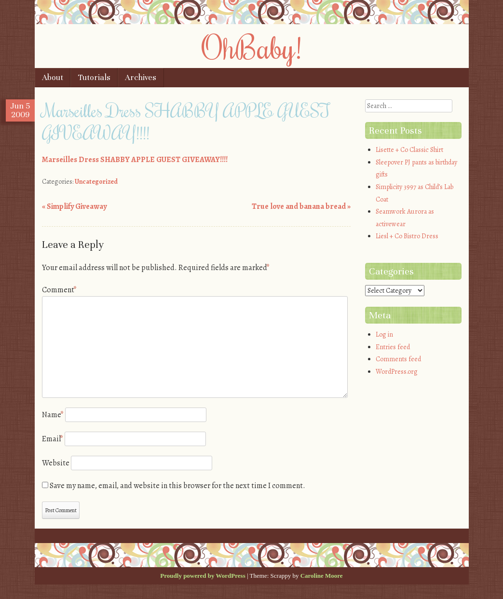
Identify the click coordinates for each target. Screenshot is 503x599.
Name (53, 414)
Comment (59, 290)
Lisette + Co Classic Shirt (409, 149)
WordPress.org (397, 371)
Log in (384, 334)
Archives (140, 77)
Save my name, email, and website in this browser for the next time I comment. (177, 485)
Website (55, 463)
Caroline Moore (321, 575)
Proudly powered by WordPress (202, 575)
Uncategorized (96, 181)
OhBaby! (252, 47)
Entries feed (393, 347)
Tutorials (94, 77)
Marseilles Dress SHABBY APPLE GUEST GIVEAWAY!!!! (135, 159)
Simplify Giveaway (74, 206)
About (52, 77)
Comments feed (398, 359)
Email (52, 439)
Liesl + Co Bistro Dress (407, 236)
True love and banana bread (301, 206)
